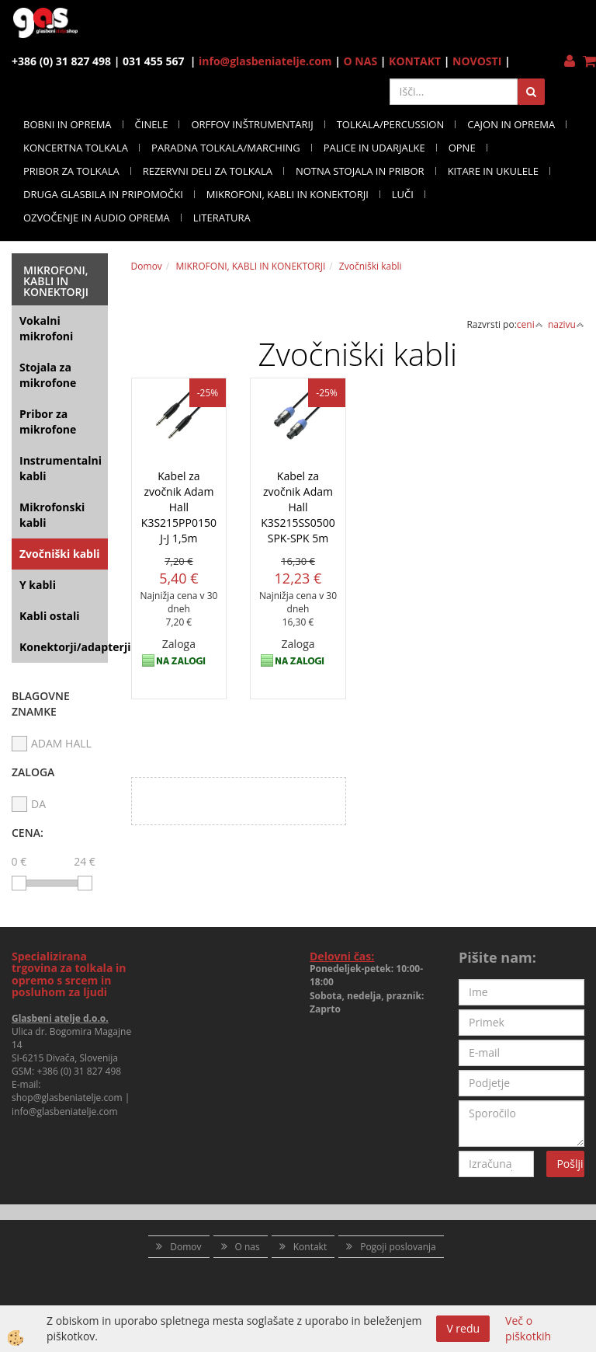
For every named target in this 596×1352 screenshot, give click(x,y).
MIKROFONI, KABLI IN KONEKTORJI (287, 194)
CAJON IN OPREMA (511, 124)
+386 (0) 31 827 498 (78, 1071)
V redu (463, 1328)
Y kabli (37, 584)
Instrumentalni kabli (60, 468)
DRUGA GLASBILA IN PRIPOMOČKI (103, 194)
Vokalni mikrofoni (46, 328)
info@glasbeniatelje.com (265, 61)
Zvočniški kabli (59, 553)
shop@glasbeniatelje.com (67, 1097)
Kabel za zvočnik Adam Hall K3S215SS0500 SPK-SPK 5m (298, 507)
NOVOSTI (476, 61)
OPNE (462, 148)
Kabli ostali (49, 615)
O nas (247, 1246)
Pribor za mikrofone (47, 421)
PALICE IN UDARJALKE (374, 148)
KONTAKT (415, 61)
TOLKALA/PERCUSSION (391, 124)
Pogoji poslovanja (398, 1246)
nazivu (566, 324)
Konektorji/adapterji (63, 646)
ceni (530, 324)
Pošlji (569, 1163)
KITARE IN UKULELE (493, 171)
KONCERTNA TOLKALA (75, 148)
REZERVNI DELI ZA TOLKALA (207, 171)
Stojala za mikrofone (47, 375)
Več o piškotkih (528, 1328)
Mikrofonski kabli (52, 515)
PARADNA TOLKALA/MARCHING (225, 148)
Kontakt (310, 1246)
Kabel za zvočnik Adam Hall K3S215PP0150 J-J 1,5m (179, 507)
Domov (146, 266)
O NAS (361, 61)
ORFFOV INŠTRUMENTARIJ (252, 124)
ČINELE (151, 124)
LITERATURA (222, 218)
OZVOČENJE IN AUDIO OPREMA (96, 218)
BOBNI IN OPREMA (67, 124)
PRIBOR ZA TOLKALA (71, 171)
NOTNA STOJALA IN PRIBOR (360, 171)
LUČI (403, 194)
